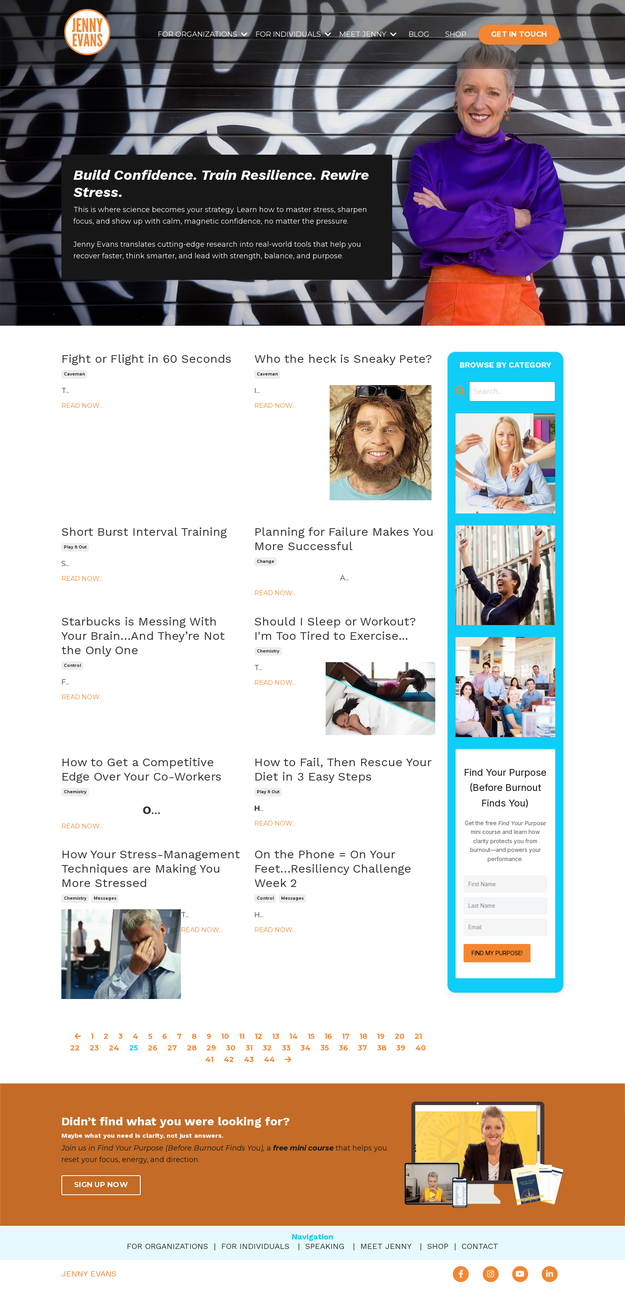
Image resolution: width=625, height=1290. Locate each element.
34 (306, 1048)
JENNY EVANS (88, 1273)
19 (381, 1036)
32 (267, 1048)
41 (209, 1059)
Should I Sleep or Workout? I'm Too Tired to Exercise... (335, 628)
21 (418, 1036)
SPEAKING (324, 1246)
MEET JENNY (368, 34)
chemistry (268, 651)
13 (275, 1036)
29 (211, 1048)
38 (381, 1048)
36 (343, 1048)
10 (225, 1036)
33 (286, 1048)
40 (420, 1048)
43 (249, 1059)
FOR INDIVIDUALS (293, 34)
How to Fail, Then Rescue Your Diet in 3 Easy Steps (342, 769)
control (72, 665)
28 (192, 1048)
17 (346, 1036)
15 (311, 1036)
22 (75, 1048)
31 (249, 1048)
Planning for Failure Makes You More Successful (344, 539)
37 (362, 1048)
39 (400, 1048)
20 (400, 1036)
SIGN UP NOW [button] (101, 1184)
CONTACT (480, 1246)
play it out (75, 547)
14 (293, 1036)
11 (242, 1036)
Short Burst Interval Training (144, 532)
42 (229, 1059)
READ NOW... (82, 405)
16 (328, 1036)
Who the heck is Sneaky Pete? (343, 359)
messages (105, 898)
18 (363, 1036)
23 (94, 1048)
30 (231, 1048)
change (265, 561)
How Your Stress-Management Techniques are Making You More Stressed (150, 868)
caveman (74, 374)
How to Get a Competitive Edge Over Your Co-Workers (141, 769)
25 (133, 1048)
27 (172, 1048)
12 (258, 1036)
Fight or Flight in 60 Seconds (146, 359)
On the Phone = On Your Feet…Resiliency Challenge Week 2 (332, 868)
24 (114, 1048)
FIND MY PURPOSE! (497, 953)
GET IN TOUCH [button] (519, 34)
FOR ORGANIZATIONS (203, 34)
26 (152, 1048)
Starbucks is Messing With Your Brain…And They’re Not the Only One (143, 635)
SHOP (455, 34)
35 (324, 1048)
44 (269, 1059)
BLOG (419, 34)
